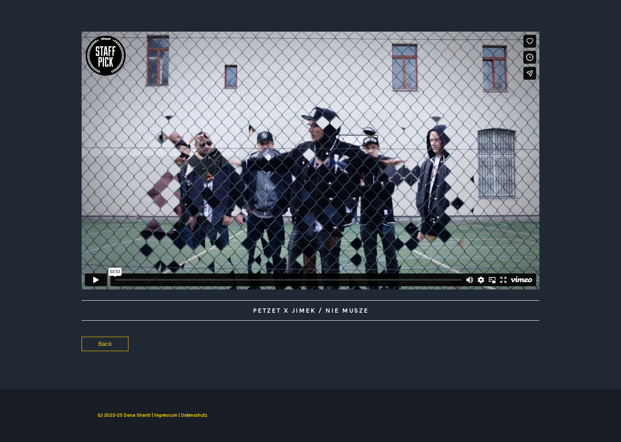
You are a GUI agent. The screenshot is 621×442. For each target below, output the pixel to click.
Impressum (165, 415)
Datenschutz (194, 415)
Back (105, 344)
